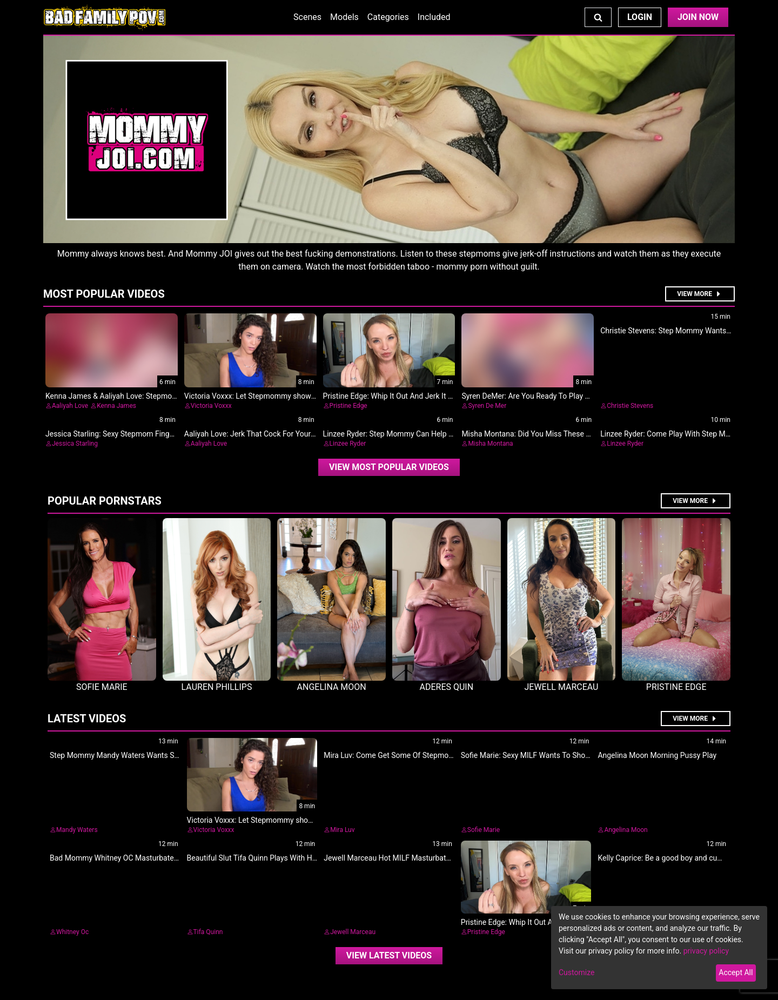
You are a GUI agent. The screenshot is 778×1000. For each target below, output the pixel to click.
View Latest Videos (389, 955)
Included (434, 17)
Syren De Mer (487, 406)
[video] (389, 467)
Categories (388, 17)
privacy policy (706, 951)
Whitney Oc (72, 932)
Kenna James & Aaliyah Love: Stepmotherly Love (127, 396)
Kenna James (116, 406)
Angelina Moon (625, 830)
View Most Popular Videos (389, 467)
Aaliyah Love (70, 406)
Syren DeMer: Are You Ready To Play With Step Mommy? (555, 396)
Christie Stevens (630, 406)
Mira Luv (342, 830)
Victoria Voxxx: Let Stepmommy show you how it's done (277, 396)
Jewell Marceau (352, 932)
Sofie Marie (483, 830)
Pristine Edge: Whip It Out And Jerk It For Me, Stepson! (414, 396)
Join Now (698, 17)
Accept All (736, 972)
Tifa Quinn (208, 932)
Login (639, 17)
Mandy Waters (77, 830)
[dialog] (659, 947)
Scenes (307, 17)
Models (344, 17)
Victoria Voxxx (211, 406)
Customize (576, 972)
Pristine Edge (348, 406)
